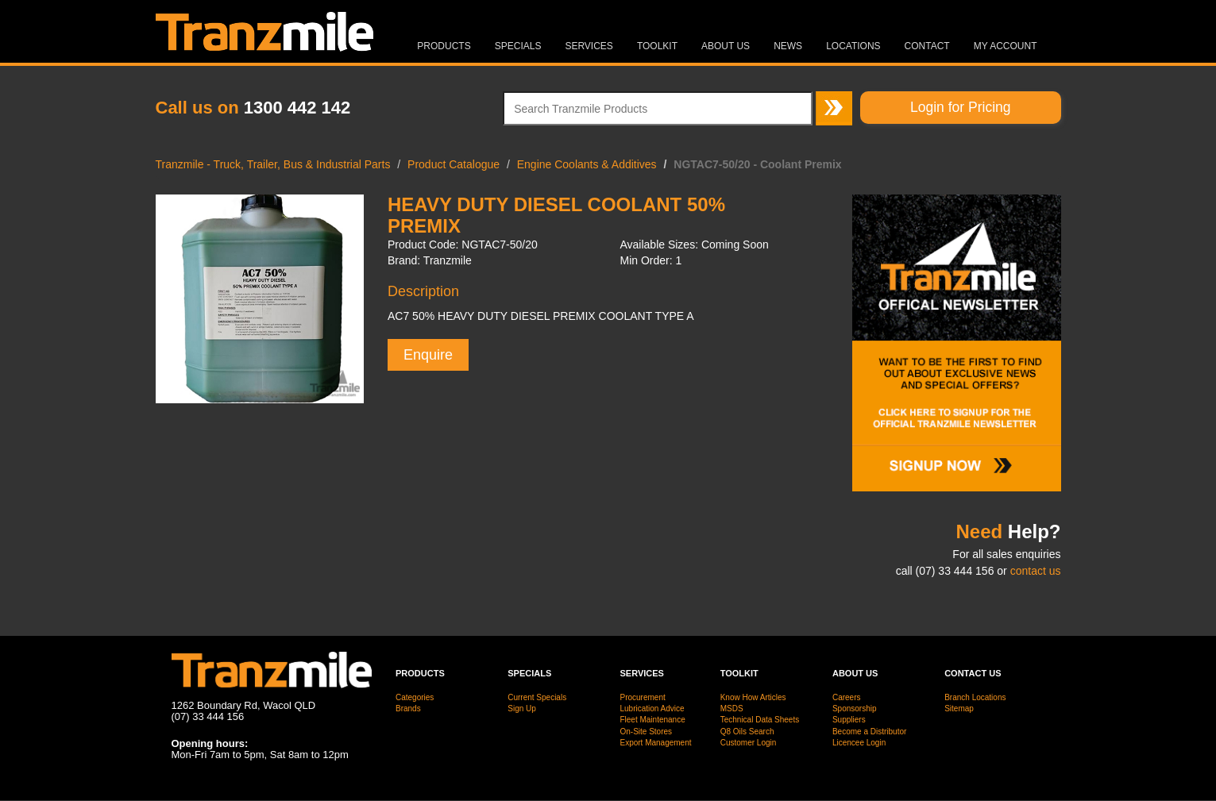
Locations (853, 46)
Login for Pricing (960, 107)
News (788, 46)
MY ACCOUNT (1005, 46)
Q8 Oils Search (747, 731)
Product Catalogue (453, 164)
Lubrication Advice (652, 708)
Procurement (642, 697)
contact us (1035, 570)
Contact (927, 46)
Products (443, 46)
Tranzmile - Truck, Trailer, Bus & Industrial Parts (273, 164)
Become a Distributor (869, 731)
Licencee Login (859, 742)
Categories (415, 697)
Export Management (655, 742)
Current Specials (537, 697)
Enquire (428, 355)
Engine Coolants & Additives (587, 164)
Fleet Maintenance (652, 719)
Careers (846, 697)
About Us (725, 46)
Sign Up (522, 708)
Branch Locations (975, 697)
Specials (518, 46)
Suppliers (849, 719)
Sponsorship (854, 708)
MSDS (731, 708)
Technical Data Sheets (760, 719)
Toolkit (657, 46)
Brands (408, 708)
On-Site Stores (646, 731)
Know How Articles (753, 697)
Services (588, 46)
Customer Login (748, 742)
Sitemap (959, 708)
